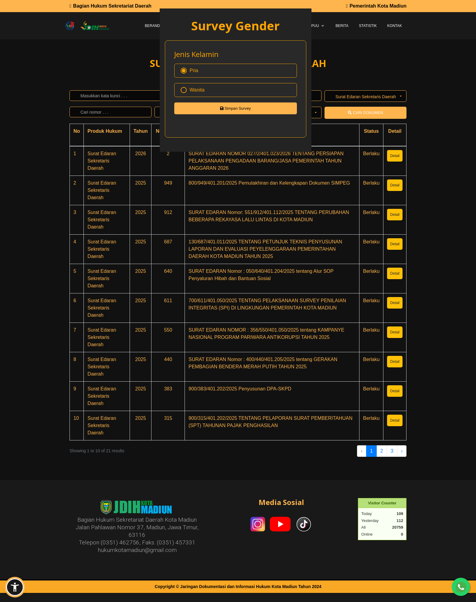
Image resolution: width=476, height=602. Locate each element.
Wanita (193, 90)
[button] (15, 587)
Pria (189, 71)
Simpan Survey (235, 108)
